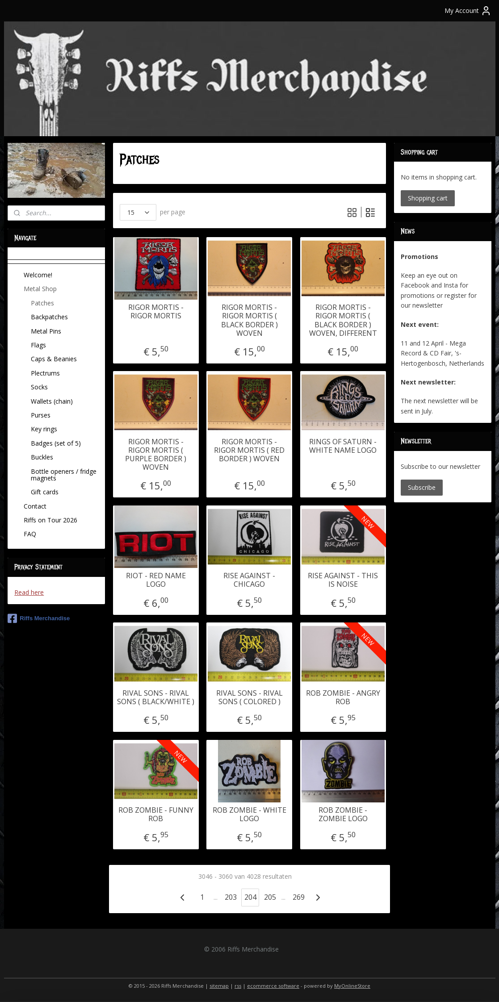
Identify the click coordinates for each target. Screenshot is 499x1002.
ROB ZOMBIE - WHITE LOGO (249, 814)
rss (238, 985)
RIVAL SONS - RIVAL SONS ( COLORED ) (249, 697)
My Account (467, 10)
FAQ (30, 534)
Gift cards (45, 492)
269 (299, 897)
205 (270, 897)
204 (250, 897)
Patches (42, 303)
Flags (38, 345)
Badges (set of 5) (56, 443)
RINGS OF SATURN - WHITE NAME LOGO (343, 446)
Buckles (42, 457)
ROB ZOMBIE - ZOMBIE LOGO (343, 814)
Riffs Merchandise (39, 618)
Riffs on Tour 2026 (50, 520)
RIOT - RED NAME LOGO (156, 580)
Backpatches (49, 317)
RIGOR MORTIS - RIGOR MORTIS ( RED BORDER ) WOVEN (249, 450)
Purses (40, 415)
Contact (35, 506)
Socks (39, 387)
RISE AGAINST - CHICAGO (249, 580)
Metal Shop (40, 288)
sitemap (219, 985)
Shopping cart (428, 198)
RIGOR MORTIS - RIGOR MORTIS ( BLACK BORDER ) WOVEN (249, 320)
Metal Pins (46, 331)
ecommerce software (273, 985)
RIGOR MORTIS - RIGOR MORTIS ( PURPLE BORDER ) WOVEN (155, 455)
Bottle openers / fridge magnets (63, 474)
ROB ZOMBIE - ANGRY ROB (343, 697)
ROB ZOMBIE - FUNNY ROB (155, 814)
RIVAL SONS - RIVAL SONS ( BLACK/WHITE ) (155, 697)
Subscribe (422, 487)
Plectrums (45, 373)
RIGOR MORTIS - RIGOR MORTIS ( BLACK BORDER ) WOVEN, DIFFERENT (343, 320)
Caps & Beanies (54, 359)
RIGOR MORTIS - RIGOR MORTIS (156, 311)
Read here (29, 592)
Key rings (44, 429)
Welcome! (38, 275)
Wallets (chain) (52, 401)
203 (231, 897)
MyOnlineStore (352, 985)
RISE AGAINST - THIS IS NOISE (343, 580)
